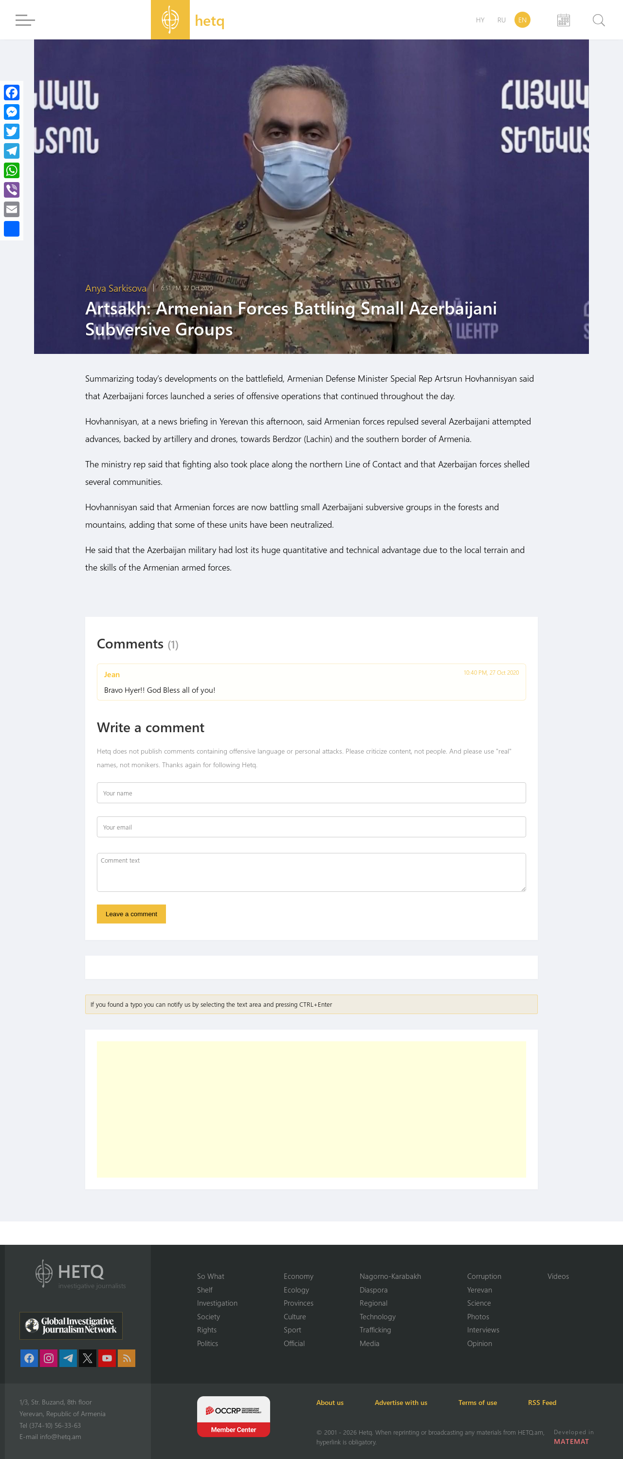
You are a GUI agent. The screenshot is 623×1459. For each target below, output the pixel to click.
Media (370, 1343)
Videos (558, 1276)
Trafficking (375, 1329)
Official (294, 1343)
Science (479, 1303)
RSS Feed (542, 1402)
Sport (292, 1329)
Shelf (204, 1289)
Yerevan (479, 1289)
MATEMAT (571, 1441)
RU (501, 19)
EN (522, 19)
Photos (478, 1316)
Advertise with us (401, 1402)
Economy (298, 1276)
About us (330, 1402)
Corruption (484, 1276)
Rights (207, 1329)
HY (480, 19)
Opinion (479, 1343)
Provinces (298, 1303)
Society (208, 1316)
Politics (207, 1343)
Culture (295, 1316)
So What (210, 1276)
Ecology (296, 1289)
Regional (373, 1303)
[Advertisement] (311, 1109)
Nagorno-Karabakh (390, 1276)
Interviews (483, 1329)
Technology (378, 1316)
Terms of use (477, 1402)
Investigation (217, 1303)
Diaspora (374, 1289)
